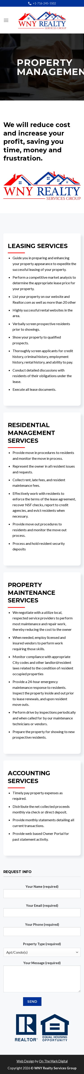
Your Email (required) (42, 912)
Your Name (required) (42, 893)
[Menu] (6, 20)
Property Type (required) (42, 944)
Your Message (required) (42, 978)
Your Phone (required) (42, 931)
